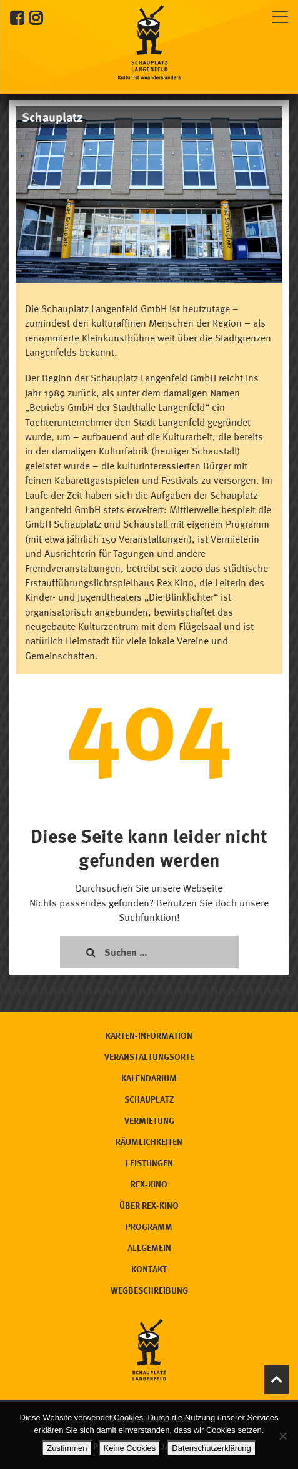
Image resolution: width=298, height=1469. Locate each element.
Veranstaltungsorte (149, 1056)
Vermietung (149, 1120)
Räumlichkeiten (149, 1141)
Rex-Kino (149, 1184)
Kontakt (149, 1269)
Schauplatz (149, 1099)
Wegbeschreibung (149, 1290)
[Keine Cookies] (282, 1436)
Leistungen (149, 1162)
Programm (149, 1226)
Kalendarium (149, 1078)
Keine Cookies (130, 1448)
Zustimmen (67, 1448)
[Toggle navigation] (280, 14)
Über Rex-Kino (149, 1205)
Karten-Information (149, 1035)
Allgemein (149, 1247)
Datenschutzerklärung (211, 1448)
